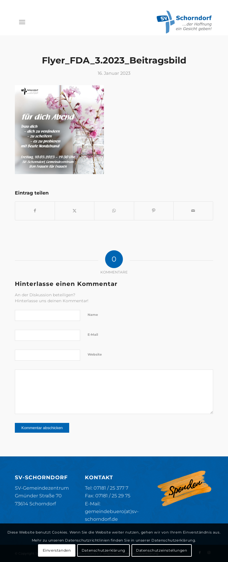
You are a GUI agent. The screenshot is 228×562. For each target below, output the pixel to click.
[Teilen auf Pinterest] (153, 211)
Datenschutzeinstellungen (161, 550)
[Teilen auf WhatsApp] (114, 211)
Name (93, 315)
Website (95, 354)
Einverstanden (57, 550)
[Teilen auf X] (74, 211)
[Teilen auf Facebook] (35, 211)
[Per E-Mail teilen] (193, 211)
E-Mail (93, 334)
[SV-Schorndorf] (184, 22)
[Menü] (22, 22)
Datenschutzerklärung (103, 550)
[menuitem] (22, 22)
